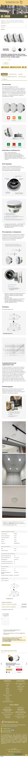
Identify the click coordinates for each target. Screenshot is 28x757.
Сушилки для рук (20, 714)
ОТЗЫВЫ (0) (4, 79)
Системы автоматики (7, 714)
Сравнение (20, 687)
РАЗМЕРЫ (20, 74)
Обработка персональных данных (20, 684)
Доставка (7, 691)
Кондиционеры (7, 716)
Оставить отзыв (6, 645)
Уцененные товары (20, 717)
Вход (21, 691)
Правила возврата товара (7, 701)
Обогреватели (20, 707)
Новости (7, 690)
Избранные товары (20, 686)
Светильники (7, 717)
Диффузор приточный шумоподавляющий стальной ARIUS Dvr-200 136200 (13, 664)
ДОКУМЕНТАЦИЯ (22, 76)
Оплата (7, 693)
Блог (7, 686)
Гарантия (7, 696)
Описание (4, 74)
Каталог (7, 20)
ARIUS (15, 533)
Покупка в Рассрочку (7, 695)
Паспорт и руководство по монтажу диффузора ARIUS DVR (13, 634)
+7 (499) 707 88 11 (7, 5)
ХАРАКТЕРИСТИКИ (13, 74)
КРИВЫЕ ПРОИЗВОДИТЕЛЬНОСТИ (9, 76)
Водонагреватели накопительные (20, 710)
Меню (7, 16)
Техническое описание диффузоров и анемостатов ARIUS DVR (11, 630)
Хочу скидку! (7, 700)
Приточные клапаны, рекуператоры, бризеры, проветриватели (7, 710)
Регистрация (20, 689)
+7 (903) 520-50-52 (7, 6)
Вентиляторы (7, 707)
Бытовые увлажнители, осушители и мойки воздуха (20, 712)
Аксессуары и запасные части (21, 716)
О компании (7, 683)
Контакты (7, 698)
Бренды (7, 688)
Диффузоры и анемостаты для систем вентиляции (12, 21)
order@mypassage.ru (7, 8)
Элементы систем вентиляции (16, 20)
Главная (2, 20)
